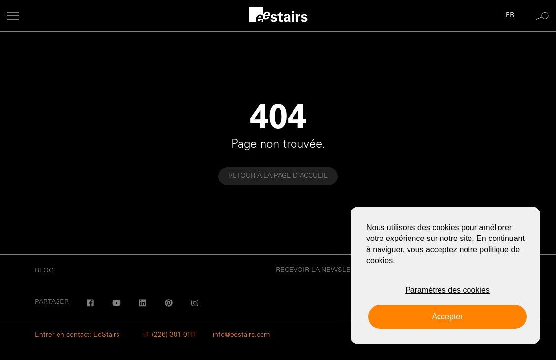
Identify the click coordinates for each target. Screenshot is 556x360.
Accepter (447, 316)
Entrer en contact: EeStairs (77, 335)
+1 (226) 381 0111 (169, 335)
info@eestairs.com (241, 335)
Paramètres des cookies (447, 290)
